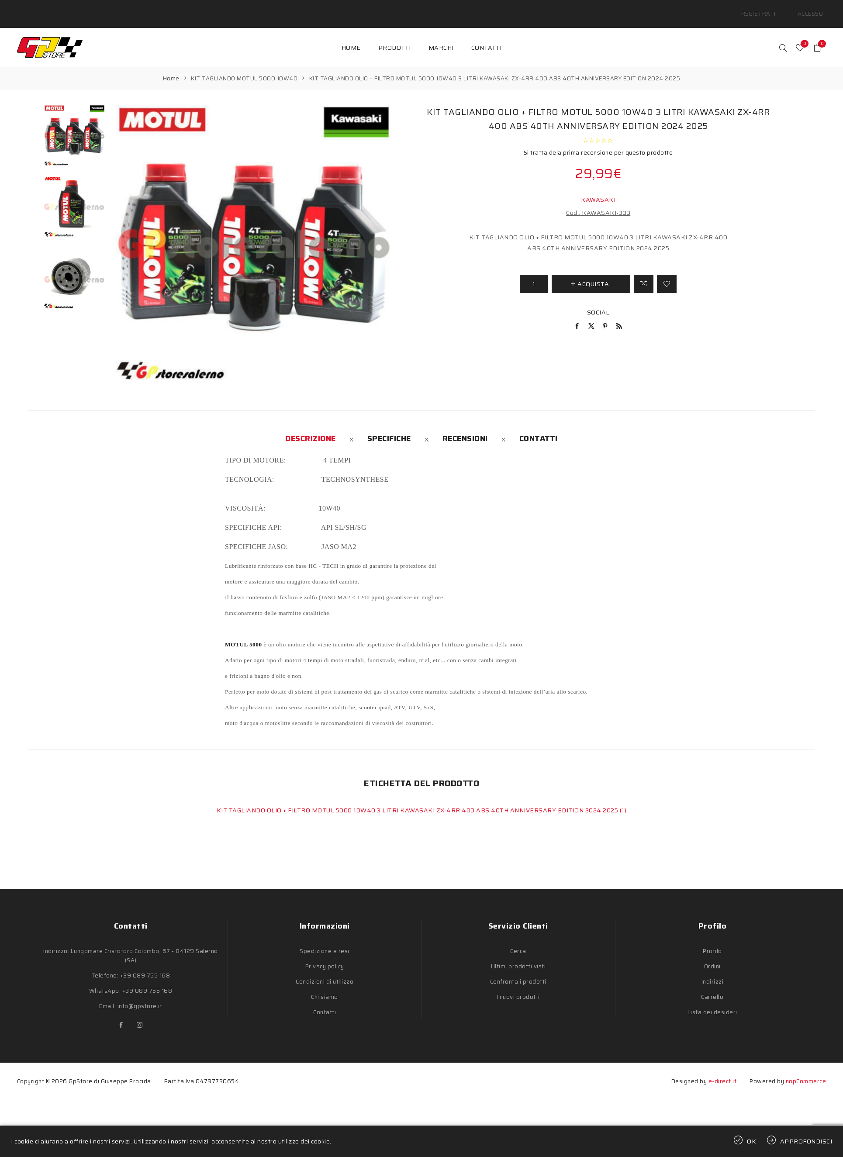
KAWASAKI (598, 189)
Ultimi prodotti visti (518, 956)
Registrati (769, 8)
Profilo (712, 941)
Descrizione (310, 428)
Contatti (538, 428)
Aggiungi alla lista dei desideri (667, 273)
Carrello (712, 986)
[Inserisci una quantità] (534, 273)
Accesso (813, 8)
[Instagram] (140, 1015)
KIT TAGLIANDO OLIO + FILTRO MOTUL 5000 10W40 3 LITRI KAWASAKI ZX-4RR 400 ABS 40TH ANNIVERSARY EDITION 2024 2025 (418, 800)
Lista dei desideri (712, 1002)
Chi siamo (324, 986)
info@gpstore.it (139, 996)
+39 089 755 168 (145, 965)
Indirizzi (712, 971)
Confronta (643, 273)
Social (598, 302)
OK (752, 1141)
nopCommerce (806, 1071)
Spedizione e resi (324, 941)
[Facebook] (121, 1015)
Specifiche (389, 428)
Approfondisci (806, 1141)
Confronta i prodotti (518, 971)
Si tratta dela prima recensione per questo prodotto (598, 142)
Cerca (518, 941)
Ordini (712, 956)
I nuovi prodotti (518, 986)
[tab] (310, 428)
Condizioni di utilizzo (324, 971)
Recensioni (465, 428)
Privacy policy (324, 956)
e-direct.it (722, 1071)
